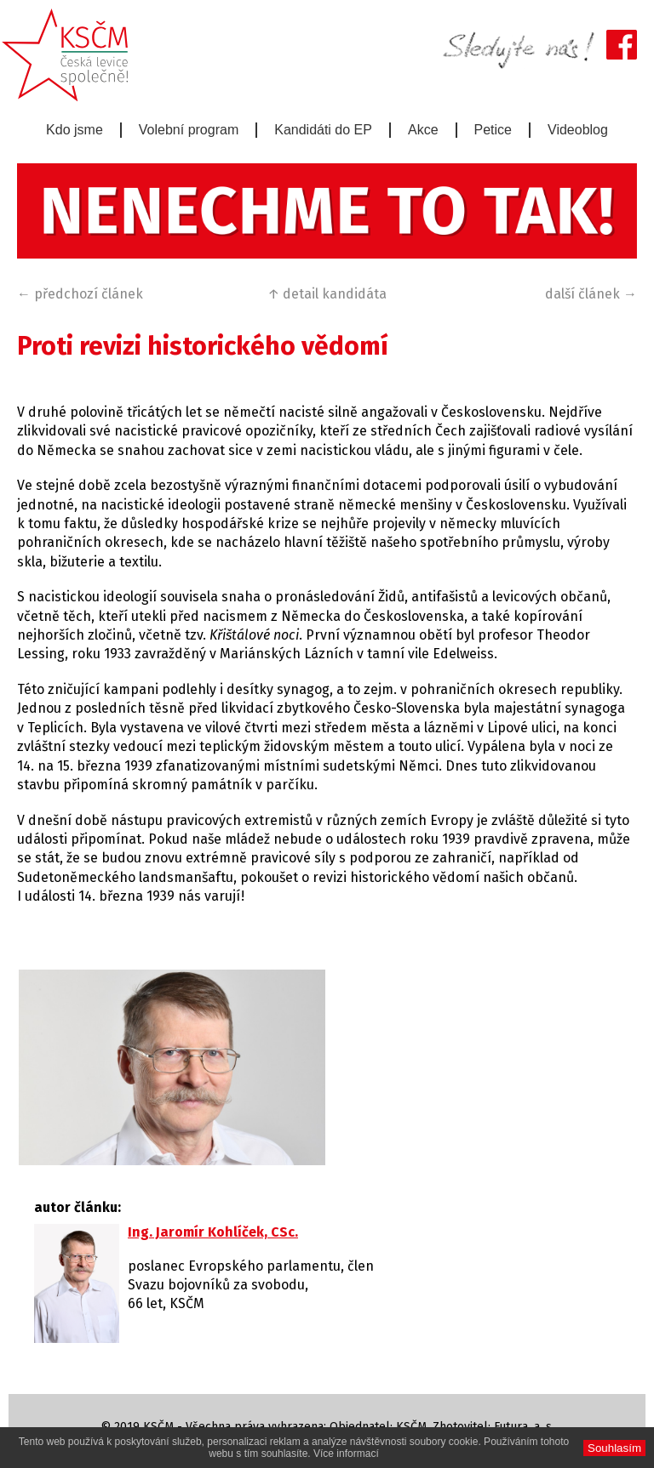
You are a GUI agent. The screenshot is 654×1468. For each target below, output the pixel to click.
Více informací (346, 1453)
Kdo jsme (74, 129)
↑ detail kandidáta (327, 294)
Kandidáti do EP (323, 129)
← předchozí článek (80, 294)
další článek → (591, 294)
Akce (423, 129)
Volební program (188, 129)
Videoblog (578, 129)
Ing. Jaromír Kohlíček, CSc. (213, 1232)
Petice (493, 129)
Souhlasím (614, 1448)
